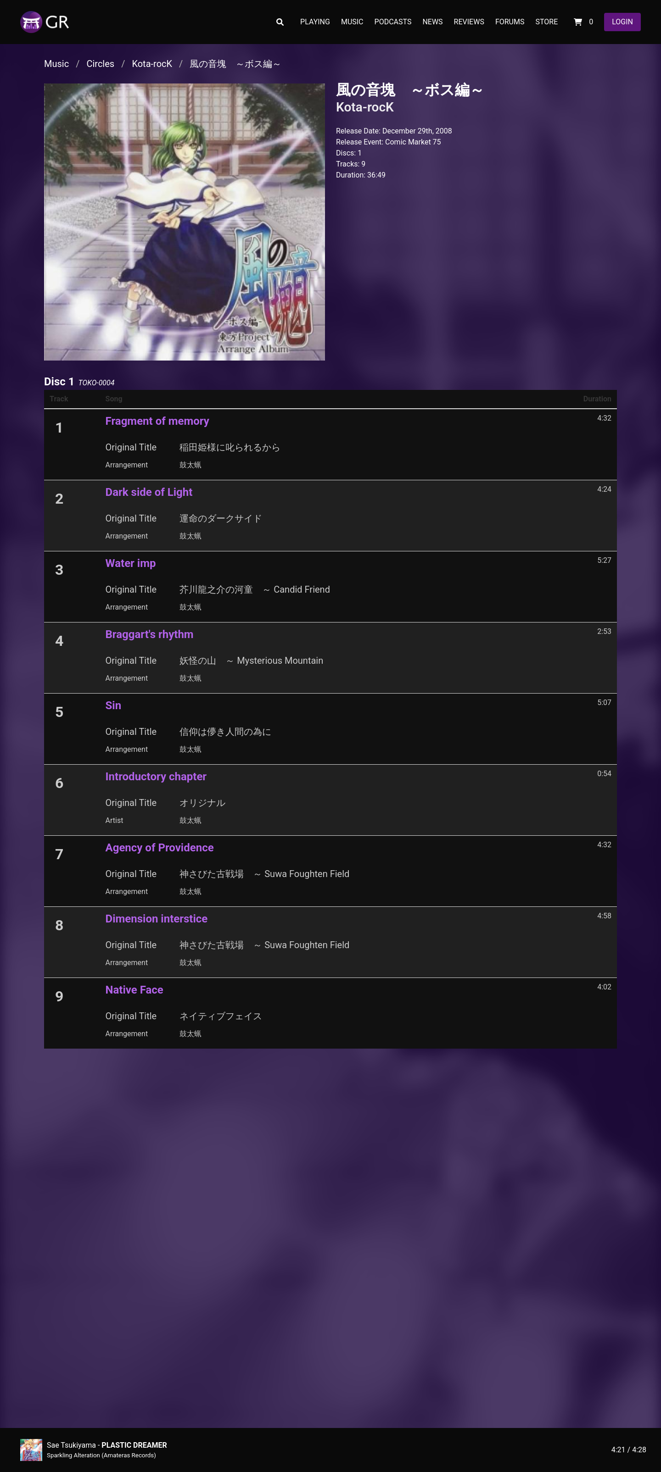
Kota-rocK (152, 63)
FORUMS (510, 21)
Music (56, 63)
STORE (546, 21)
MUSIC (352, 21)
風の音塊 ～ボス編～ (235, 63)
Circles (100, 63)
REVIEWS (469, 21)
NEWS (432, 21)
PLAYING (315, 21)
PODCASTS (393, 21)
